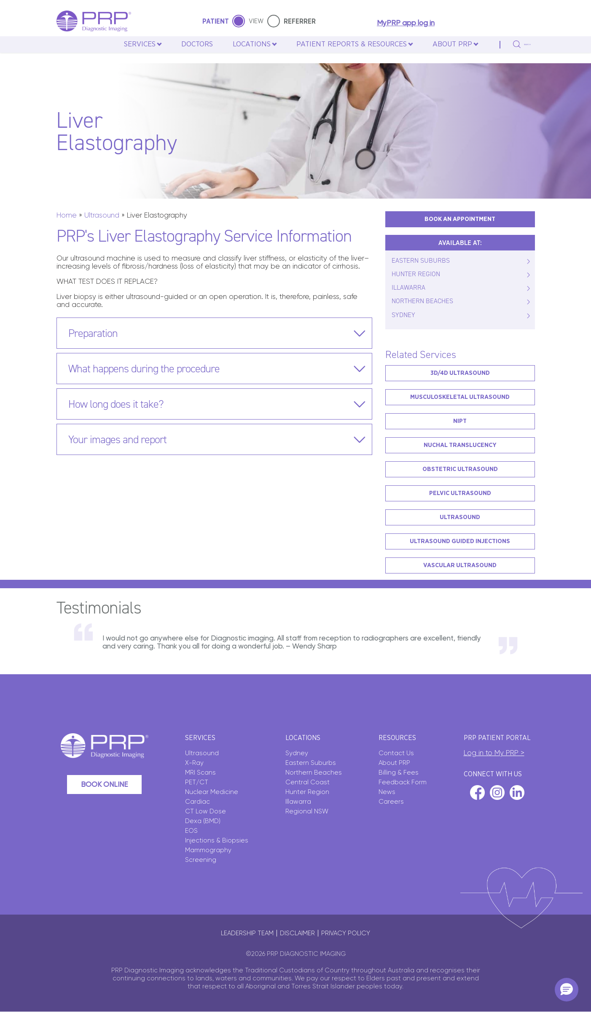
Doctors (181, 54)
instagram (497, 792)
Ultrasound (101, 215)
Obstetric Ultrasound (460, 469)
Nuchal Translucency (460, 445)
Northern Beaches (313, 772)
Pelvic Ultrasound (460, 493)
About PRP (394, 763)
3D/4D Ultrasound (460, 373)
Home (66, 215)
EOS (191, 830)
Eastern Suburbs (310, 763)
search (518, 54)
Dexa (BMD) (202, 821)
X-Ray (194, 763)
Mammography (208, 850)
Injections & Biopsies (216, 840)
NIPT (460, 421)
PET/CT (196, 782)
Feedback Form (403, 782)
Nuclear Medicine (211, 792)
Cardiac (197, 801)
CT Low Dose (205, 811)
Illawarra (298, 801)
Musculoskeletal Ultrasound (460, 397)
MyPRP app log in (403, 23)
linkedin (517, 792)
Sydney (296, 753)
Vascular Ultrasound (460, 565)
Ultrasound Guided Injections (460, 541)
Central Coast (307, 782)
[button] (566, 989)
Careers (391, 801)
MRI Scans (200, 772)
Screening (200, 860)
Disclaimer (297, 933)
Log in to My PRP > (494, 753)
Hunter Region (307, 792)
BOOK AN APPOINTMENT (459, 219)
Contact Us (396, 753)
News (387, 792)
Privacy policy (345, 933)
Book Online (104, 784)
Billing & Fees (399, 772)
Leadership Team (247, 933)
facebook (477, 792)
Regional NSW (306, 811)
